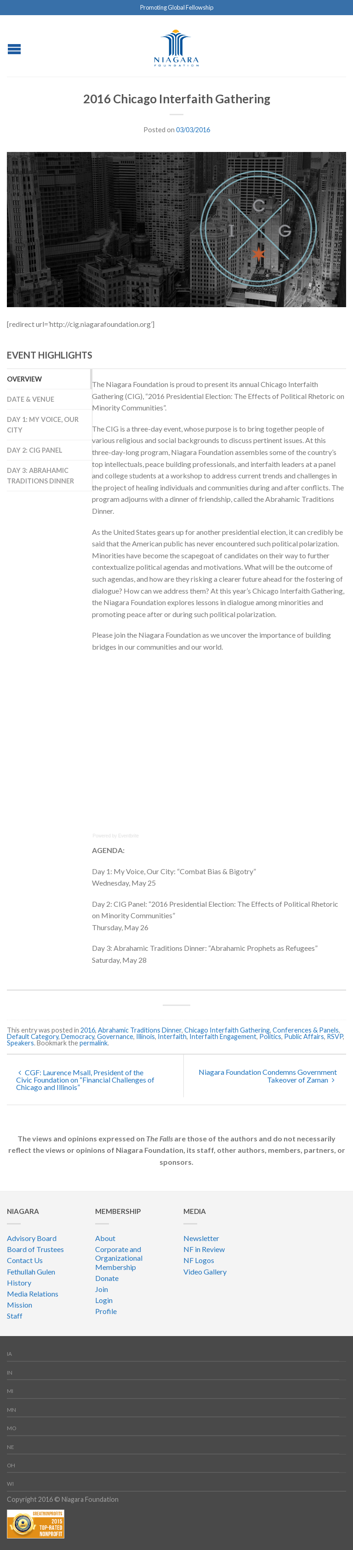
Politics (270, 1036)
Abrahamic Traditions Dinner (140, 1030)
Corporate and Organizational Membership (118, 1258)
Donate (107, 1278)
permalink (94, 1043)
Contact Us (25, 1260)
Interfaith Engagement (222, 1036)
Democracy (77, 1036)
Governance (115, 1036)
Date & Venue (30, 399)
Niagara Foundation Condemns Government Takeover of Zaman (268, 1075)
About (105, 1238)
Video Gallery (205, 1271)
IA (9, 1354)
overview (24, 379)
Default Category (32, 1036)
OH (11, 1465)
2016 (87, 1030)
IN (9, 1373)
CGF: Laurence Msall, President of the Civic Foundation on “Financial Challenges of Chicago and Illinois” (85, 1079)
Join (101, 1289)
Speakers (20, 1043)
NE (10, 1447)
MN (11, 1410)
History (19, 1282)
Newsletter (201, 1238)
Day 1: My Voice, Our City (43, 425)
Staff (15, 1315)
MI (10, 1391)
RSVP (335, 1036)
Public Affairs (304, 1036)
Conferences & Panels (306, 1030)
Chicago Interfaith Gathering (227, 1030)
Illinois (145, 1036)
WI (10, 1484)
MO (11, 1428)
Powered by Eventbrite (116, 835)
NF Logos (198, 1260)
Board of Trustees (35, 1249)
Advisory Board (32, 1238)
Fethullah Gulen (31, 1271)
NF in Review (204, 1249)
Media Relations (32, 1293)
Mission (19, 1304)
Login (104, 1300)
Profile (106, 1311)
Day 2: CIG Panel (35, 450)
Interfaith (172, 1036)
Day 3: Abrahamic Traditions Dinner (40, 475)
